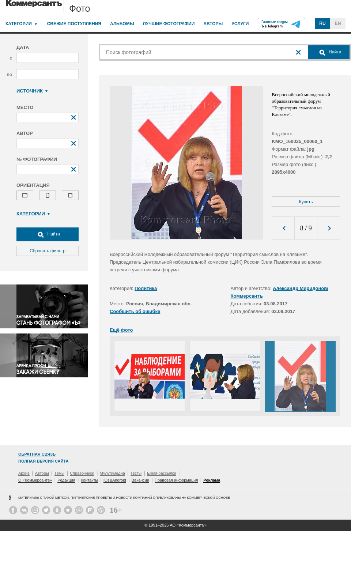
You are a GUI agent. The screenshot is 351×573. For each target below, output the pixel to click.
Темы (59, 473)
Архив (24, 473)
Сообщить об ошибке (135, 311)
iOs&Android (114, 480)
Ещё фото (121, 330)
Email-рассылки (161, 473)
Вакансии (141, 480)
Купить (306, 201)
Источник (32, 91)
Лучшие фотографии (169, 23)
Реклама (211, 480)
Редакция (66, 480)
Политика (146, 288)
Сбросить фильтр (47, 250)
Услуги (240, 23)
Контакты (89, 480)
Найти (47, 234)
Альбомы (122, 23)
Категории (18, 23)
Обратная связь (37, 454)
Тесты (136, 473)
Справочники (82, 473)
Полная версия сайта (43, 461)
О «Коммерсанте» (35, 480)
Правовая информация (176, 480)
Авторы (213, 23)
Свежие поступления (74, 23)
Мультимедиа (112, 473)
